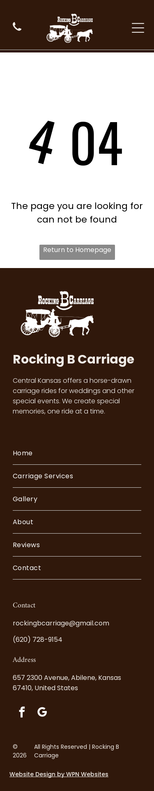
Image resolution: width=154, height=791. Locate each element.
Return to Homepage (77, 250)
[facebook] (22, 713)
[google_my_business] (42, 713)
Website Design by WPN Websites (58, 774)
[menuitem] (77, 453)
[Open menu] (138, 28)
